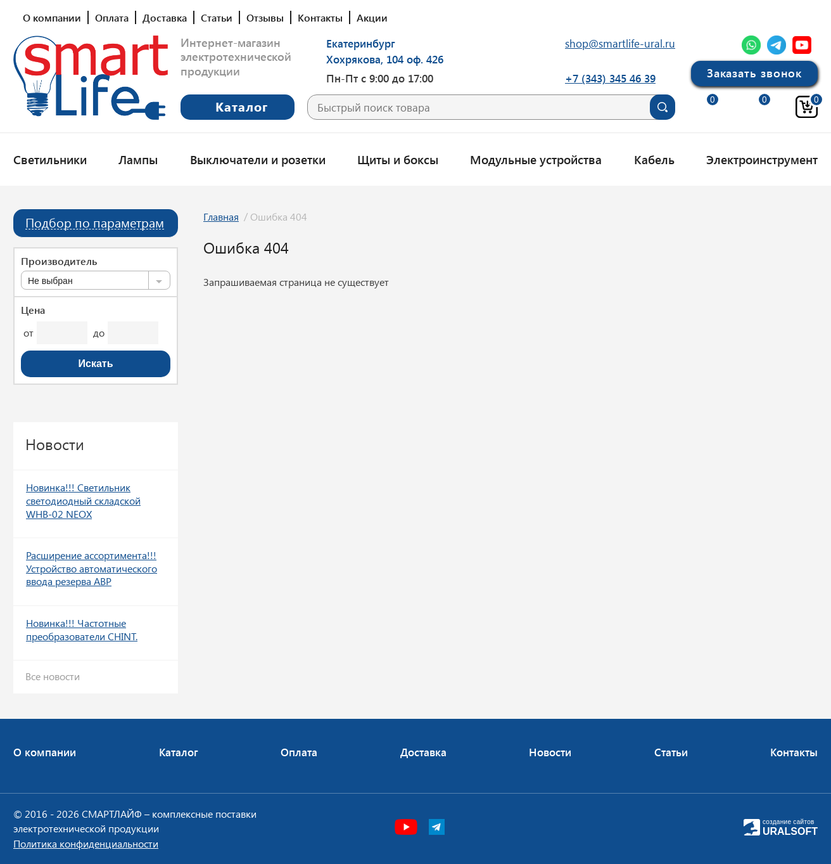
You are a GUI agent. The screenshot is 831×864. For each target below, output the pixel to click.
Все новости (52, 676)
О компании (52, 17)
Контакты (320, 17)
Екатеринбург (360, 43)
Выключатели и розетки (258, 159)
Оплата (112, 17)
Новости (550, 752)
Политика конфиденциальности (85, 843)
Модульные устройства (536, 159)
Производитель (59, 261)
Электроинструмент (762, 159)
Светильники (50, 159)
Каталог (178, 752)
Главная (221, 216)
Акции (372, 17)
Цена (33, 310)
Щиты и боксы (397, 159)
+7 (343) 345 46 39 (610, 78)
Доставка (165, 17)
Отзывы (265, 17)
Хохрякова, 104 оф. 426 (384, 59)
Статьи (216, 17)
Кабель (654, 159)
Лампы (138, 159)
